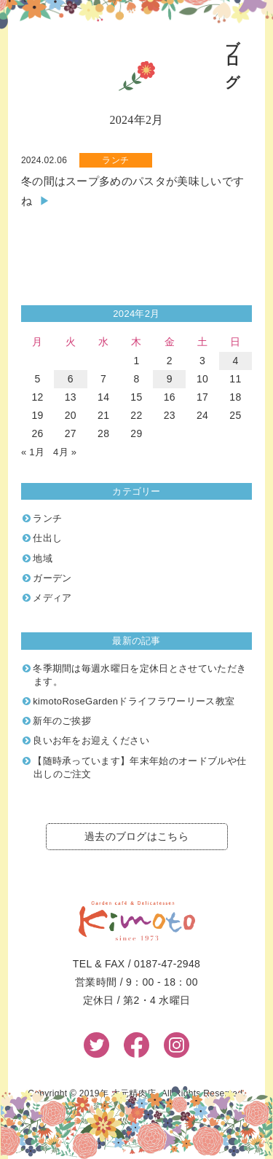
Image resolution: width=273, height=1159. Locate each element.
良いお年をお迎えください (91, 740)
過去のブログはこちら (136, 836)
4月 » (64, 452)
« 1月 (32, 452)
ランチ (116, 160)
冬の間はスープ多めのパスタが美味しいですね (132, 191)
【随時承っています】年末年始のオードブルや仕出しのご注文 (139, 767)
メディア (52, 597)
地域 (42, 558)
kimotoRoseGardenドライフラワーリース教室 (133, 701)
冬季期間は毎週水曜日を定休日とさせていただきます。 (139, 675)
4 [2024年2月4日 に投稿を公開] (235, 360)
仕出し (47, 538)
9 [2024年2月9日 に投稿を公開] (170, 379)
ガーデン (52, 578)
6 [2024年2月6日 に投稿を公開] (71, 379)
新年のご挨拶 (62, 720)
